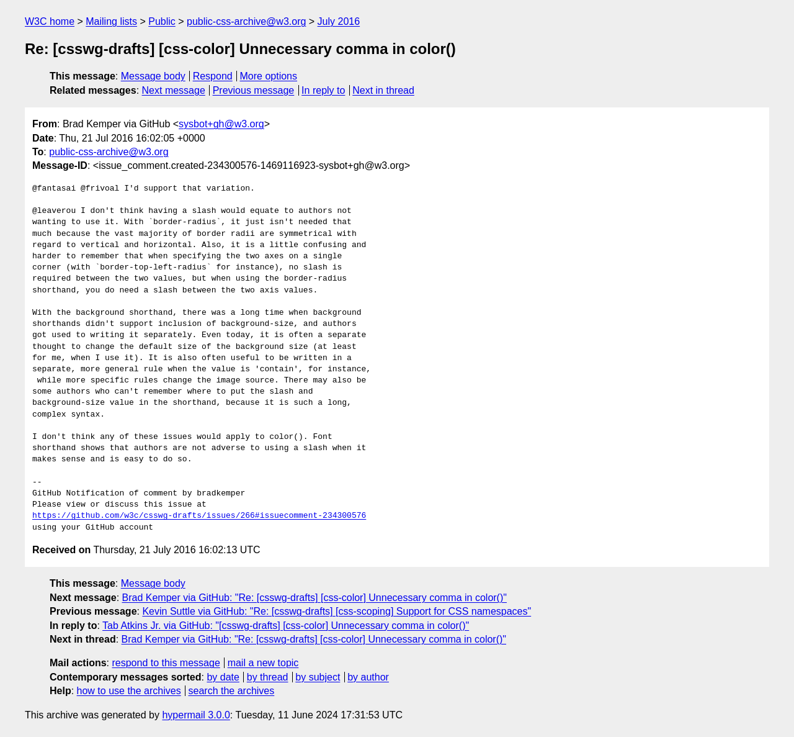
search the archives (232, 690)
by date (223, 677)
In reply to (323, 90)
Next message (173, 90)
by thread (267, 677)
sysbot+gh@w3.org (221, 124)
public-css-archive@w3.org (246, 21)
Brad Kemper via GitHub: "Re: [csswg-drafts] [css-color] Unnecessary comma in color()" (314, 597)
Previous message (254, 90)
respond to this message (166, 663)
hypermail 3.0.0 (196, 715)
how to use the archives (129, 690)
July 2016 (339, 21)
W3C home (49, 21)
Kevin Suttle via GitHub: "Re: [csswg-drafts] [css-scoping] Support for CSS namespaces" (336, 611)
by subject (317, 677)
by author (368, 677)
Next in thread (383, 90)
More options (269, 76)
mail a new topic (263, 663)
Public (162, 21)
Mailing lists (111, 21)
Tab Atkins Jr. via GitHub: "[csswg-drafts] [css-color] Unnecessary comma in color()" (285, 625)
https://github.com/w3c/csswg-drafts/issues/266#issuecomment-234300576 (199, 516)
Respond (213, 76)
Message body (153, 76)
